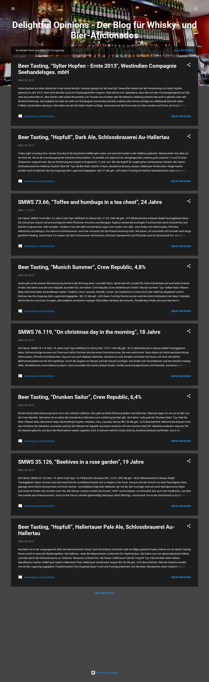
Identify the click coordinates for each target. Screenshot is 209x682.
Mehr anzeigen (181, 116)
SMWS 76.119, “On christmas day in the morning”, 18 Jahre (89, 332)
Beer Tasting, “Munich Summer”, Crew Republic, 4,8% (82, 267)
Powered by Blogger (104, 672)
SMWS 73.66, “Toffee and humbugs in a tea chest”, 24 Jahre (90, 202)
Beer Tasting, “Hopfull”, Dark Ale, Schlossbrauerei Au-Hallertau (93, 137)
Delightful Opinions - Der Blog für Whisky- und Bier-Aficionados (104, 30)
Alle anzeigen (183, 50)
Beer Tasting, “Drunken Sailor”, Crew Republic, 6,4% (80, 397)
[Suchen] (196, 9)
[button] (189, 65)
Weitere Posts (104, 593)
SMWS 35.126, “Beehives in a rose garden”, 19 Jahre (81, 462)
